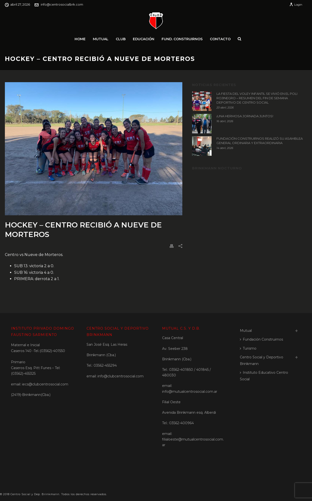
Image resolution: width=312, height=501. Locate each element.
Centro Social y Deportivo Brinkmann (261, 360)
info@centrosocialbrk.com (62, 4)
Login (295, 4)
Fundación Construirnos (261, 339)
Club (121, 39)
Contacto (220, 39)
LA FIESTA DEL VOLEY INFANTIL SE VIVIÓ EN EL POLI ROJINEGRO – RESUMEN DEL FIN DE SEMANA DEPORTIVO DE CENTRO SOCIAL (256, 98)
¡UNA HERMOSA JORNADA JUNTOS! (244, 116)
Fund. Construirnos (182, 39)
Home (80, 39)
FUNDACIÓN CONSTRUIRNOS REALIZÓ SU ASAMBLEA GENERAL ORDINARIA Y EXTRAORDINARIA (259, 141)
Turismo (248, 348)
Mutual (100, 39)
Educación (143, 39)
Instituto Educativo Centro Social (264, 375)
